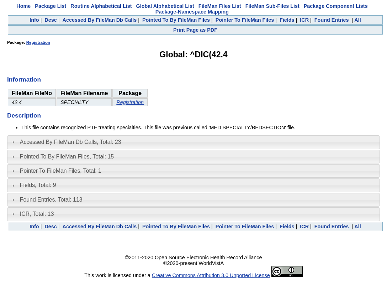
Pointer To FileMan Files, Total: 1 (60, 171)
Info (34, 20)
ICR (304, 20)
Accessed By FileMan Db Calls (100, 20)
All (357, 20)
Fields (287, 20)
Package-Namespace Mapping (192, 12)
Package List (50, 6)
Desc (50, 20)
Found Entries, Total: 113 (51, 200)
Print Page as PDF (195, 30)
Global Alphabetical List (165, 6)
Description (24, 115)
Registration (38, 42)
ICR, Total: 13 (37, 214)
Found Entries (331, 20)
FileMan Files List (219, 6)
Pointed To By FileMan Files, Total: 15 (67, 156)
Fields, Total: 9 (38, 185)
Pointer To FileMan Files (245, 20)
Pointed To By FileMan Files (176, 20)
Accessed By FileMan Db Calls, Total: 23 (70, 142)
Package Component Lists (336, 6)
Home (23, 6)
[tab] (193, 142)
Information (24, 79)
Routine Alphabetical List (101, 6)
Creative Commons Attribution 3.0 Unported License (211, 275)
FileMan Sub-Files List (272, 6)
